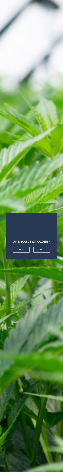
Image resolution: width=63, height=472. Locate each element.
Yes (21, 249)
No (42, 249)
